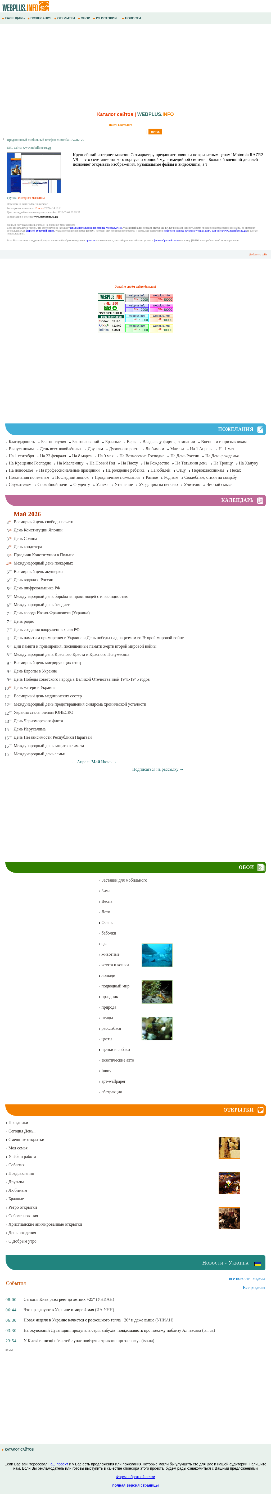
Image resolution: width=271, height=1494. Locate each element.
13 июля (39, 208)
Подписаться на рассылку (158, 769)
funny (104, 1070)
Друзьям (95, 448)
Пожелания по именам (29, 477)
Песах (235, 470)
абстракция (110, 1092)
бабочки (107, 933)
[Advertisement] (135, 66)
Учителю (192, 484)
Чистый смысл (219, 484)
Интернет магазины (31, 198)
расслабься (109, 1028)
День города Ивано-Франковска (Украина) (52, 613)
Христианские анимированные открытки (43, 1224)
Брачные (113, 441)
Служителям (20, 484)
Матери (177, 448)
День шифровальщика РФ (37, 588)
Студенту (81, 484)
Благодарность (22, 441)
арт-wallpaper (111, 1081)
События (14, 1165)
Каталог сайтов (115, 114)
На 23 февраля (53, 456)
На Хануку (248, 463)
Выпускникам (21, 448)
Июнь (106, 762)
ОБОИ (84, 18)
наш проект (58, 1464)
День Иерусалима (30, 729)
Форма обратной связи (135, 1477)
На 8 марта (82, 456)
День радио (24, 621)
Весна (105, 901)
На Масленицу (70, 463)
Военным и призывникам (224, 441)
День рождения (20, 1232)
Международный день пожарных (43, 563)
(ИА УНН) (104, 1309)
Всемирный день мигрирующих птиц (47, 662)
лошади (106, 975)
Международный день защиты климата (49, 745)
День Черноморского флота (38, 721)
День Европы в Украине (35, 671)
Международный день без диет (42, 604)
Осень (105, 922)
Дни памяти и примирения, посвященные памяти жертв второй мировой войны (85, 646)
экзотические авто (116, 1060)
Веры (132, 441)
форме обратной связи (166, 240)
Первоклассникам (208, 470)
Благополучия (53, 441)
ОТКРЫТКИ (65, 18)
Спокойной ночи (52, 484)
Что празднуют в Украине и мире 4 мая (59, 1309)
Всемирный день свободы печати (43, 522)
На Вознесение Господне (142, 456)
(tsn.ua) (208, 1330)
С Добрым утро (21, 1241)
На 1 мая (226, 448)
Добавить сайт (258, 254)
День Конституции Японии (38, 530)
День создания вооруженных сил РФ (47, 629)
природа (107, 1007)
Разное (152, 477)
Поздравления (19, 1173)
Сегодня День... (21, 1131)
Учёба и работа (20, 1156)
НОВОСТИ (132, 18)
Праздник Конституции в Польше (44, 555)
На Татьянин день (191, 463)
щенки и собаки (114, 1049)
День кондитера (28, 546)
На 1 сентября (21, 456)
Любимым (155, 448)
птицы (105, 1017)
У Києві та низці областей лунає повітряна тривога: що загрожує (82, 1340)
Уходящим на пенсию (158, 484)
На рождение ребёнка (125, 470)
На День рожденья (222, 456)
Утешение (124, 484)
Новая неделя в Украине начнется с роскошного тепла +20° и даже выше (89, 1320)
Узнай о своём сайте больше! (135, 286)
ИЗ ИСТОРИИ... (106, 18)
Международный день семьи (39, 754)
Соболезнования (21, 1215)
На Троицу (223, 463)
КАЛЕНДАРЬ (14, 18)
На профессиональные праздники (69, 470)
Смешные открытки (24, 1139)
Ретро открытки (21, 1207)
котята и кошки (113, 965)
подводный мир (113, 986)
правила (90, 240)
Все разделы (254, 1287)
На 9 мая (105, 456)
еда (102, 943)
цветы (105, 1039)
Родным (171, 477)
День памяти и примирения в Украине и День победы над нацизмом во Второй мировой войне (99, 637)
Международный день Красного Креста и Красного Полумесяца (71, 654)
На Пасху (129, 463)
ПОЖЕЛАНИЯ (40, 18)
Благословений (85, 441)
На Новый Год (102, 463)
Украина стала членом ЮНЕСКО (43, 712)
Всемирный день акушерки (38, 571)
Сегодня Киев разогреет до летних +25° (59, 1299)
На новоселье (21, 470)
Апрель (84, 762)
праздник (108, 996)
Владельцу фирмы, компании (169, 441)
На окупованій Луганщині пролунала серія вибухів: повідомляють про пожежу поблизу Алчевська (112, 1330)
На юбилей (160, 470)
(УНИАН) (105, 1299)
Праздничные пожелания (117, 477)
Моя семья (16, 1148)
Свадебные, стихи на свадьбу (210, 477)
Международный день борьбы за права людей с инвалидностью (71, 596)
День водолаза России (33, 579)
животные (108, 954)
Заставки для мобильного (122, 880)
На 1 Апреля (201, 448)
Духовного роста (124, 448)
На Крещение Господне (30, 463)
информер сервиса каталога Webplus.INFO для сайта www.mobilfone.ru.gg (205, 230)
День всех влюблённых (61, 448)
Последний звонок (72, 477)
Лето (104, 912)
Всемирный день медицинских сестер (48, 696)
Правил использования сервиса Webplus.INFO (96, 227)
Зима (104, 890)
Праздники (16, 1122)
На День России (184, 456)
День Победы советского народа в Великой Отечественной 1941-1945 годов (82, 679)
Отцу (181, 470)
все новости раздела (247, 1278)
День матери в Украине (35, 687)
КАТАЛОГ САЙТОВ (18, 1449)
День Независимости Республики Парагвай (53, 737)
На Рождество (156, 463)
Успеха (102, 484)
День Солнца (25, 538)
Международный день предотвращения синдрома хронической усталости (80, 704)
